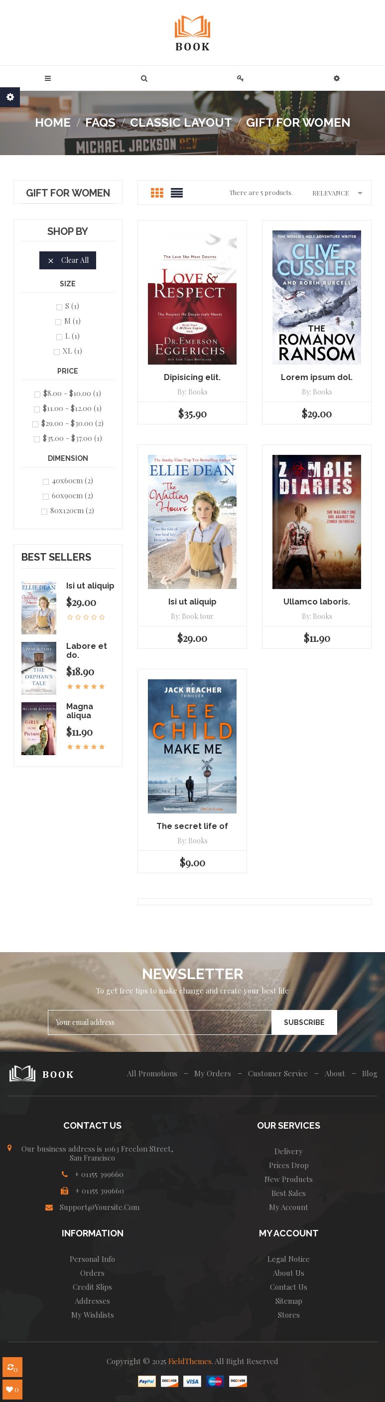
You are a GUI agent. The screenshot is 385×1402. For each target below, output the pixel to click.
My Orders (212, 1073)
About (335, 1073)
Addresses (92, 1301)
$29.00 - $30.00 (72, 422)
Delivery (288, 1151)
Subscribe (304, 1022)
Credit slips (92, 1287)
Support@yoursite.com (99, 1207)
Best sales (288, 1193)
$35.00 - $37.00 (72, 437)
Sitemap (288, 1301)
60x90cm (72, 495)
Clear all (68, 260)
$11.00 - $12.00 (72, 407)
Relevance (339, 192)
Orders (92, 1273)
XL (72, 350)
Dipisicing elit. (192, 377)
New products (288, 1179)
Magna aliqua (79, 711)
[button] (144, 78)
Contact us (288, 1287)
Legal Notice (288, 1259)
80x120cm (72, 510)
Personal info (92, 1259)
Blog (370, 1073)
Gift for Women (68, 193)
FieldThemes (190, 1361)
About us (288, 1273)
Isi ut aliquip (90, 586)
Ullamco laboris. (316, 601)
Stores (289, 1315)
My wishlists (92, 1315)
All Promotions (152, 1073)
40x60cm (72, 480)
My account (288, 1207)
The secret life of (192, 826)
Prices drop (289, 1165)
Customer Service (278, 1073)
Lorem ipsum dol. (317, 377)
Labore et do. (86, 650)
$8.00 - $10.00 (72, 393)
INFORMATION (93, 1233)
